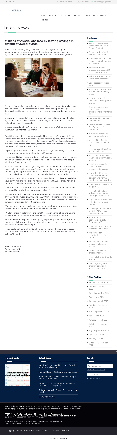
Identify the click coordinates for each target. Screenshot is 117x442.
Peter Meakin (32, 421)
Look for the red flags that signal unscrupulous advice (100, 100)
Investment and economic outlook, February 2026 (97, 219)
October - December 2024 (98, 306)
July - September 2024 (99, 312)
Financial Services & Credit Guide (16, 421)
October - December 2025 (98, 287)
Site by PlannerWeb (58, 438)
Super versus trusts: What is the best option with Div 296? (100, 202)
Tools (95, 15)
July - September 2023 (99, 330)
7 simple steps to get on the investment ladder (100, 77)
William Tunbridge (55, 421)
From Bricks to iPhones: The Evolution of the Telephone (99, 127)
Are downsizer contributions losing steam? (98, 235)
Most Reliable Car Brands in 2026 (100, 258)
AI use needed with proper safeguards (97, 251)
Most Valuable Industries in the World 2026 (100, 150)
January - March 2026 (98, 282)
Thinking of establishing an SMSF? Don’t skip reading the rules (100, 210)
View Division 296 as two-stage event (100, 185)
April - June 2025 (96, 297)
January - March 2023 (98, 339)
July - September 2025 (99, 293)
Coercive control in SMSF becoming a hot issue (100, 227)
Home (42, 15)
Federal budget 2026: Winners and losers (98, 53)
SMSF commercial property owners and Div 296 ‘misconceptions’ (100, 69)
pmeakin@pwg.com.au (103, 2)
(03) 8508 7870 (83, 2)
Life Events (77, 15)
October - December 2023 (98, 325)
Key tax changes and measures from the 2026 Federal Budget (100, 45)
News (87, 15)
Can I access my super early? (99, 84)
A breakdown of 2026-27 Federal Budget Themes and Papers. (100, 61)
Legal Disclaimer (10, 423)
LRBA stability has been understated (99, 119)
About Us (52, 15)
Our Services (64, 15)
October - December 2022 (98, 344)
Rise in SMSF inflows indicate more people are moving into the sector (100, 193)
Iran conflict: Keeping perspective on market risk (99, 142)
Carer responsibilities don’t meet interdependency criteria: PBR (100, 110)
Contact (104, 15)
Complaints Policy (34, 423)
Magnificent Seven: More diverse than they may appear (100, 91)
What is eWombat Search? (96, 370)
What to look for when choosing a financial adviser (99, 244)
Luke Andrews (43, 421)
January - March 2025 (98, 301)
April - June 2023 (96, 335)
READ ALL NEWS (47, 397)
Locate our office (65, 2)
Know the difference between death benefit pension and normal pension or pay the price (100, 176)
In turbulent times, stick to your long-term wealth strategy (100, 157)
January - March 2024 (98, 320)
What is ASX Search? (94, 378)
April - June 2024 (96, 316)
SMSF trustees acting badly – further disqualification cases (98, 166)
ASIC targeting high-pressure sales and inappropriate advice (98, 265)
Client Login (45, 20)
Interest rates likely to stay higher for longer (98, 135)
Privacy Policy (22, 423)
